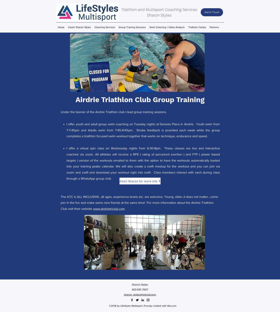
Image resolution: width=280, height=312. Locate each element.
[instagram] (148, 300)
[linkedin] (142, 300)
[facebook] (132, 300)
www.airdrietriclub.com (109, 209)
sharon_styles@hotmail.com (140, 294)
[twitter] (137, 300)
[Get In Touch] (212, 12)
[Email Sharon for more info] (140, 181)
